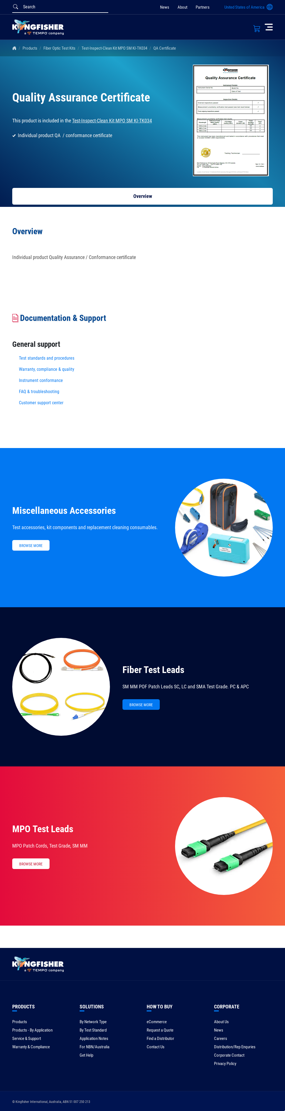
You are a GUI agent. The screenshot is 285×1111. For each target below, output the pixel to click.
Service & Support (26, 1038)
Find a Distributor (160, 1038)
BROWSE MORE (31, 545)
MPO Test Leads (42, 828)
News (164, 7)
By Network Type (93, 1021)
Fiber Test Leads (153, 669)
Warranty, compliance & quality (46, 369)
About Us (221, 1021)
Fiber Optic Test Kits (59, 48)
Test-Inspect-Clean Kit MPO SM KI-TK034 (114, 48)
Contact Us (155, 1046)
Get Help (86, 1055)
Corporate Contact (229, 1055)
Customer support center (41, 402)
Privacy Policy (225, 1063)
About (182, 7)
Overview (142, 196)
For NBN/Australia (94, 1046)
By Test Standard (93, 1030)
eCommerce (157, 1021)
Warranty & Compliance (31, 1046)
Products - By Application (32, 1030)
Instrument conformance (41, 380)
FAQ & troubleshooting (39, 391)
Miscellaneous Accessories (64, 510)
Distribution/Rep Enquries (234, 1046)
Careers (220, 1038)
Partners (203, 7)
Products (30, 48)
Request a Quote (160, 1030)
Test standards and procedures (46, 358)
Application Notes (94, 1038)
